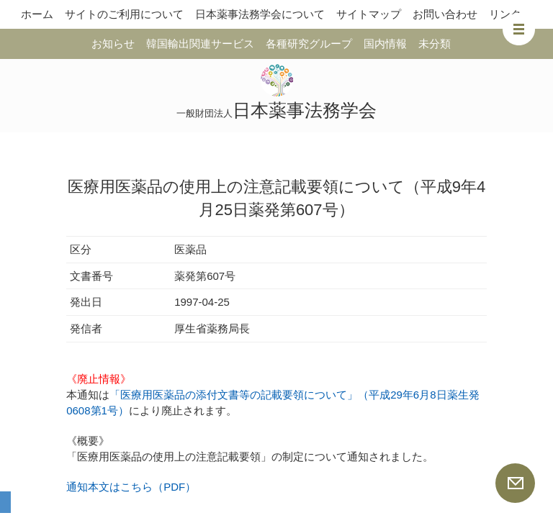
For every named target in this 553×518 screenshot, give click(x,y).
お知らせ (113, 43)
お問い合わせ (445, 14)
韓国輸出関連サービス (200, 43)
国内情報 (385, 43)
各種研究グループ (309, 43)
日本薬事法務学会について (260, 14)
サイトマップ (368, 14)
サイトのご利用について (124, 14)
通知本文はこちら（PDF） (131, 487)
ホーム (37, 14)
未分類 (434, 43)
